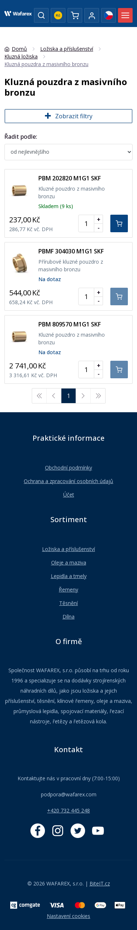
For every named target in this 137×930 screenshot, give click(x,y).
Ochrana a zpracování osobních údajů (68, 481)
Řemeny (68, 589)
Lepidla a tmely (69, 576)
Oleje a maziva (68, 562)
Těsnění (68, 603)
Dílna (68, 616)
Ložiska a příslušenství (68, 549)
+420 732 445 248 (68, 810)
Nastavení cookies (68, 915)
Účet (68, 494)
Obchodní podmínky (68, 467)
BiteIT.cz (100, 883)
